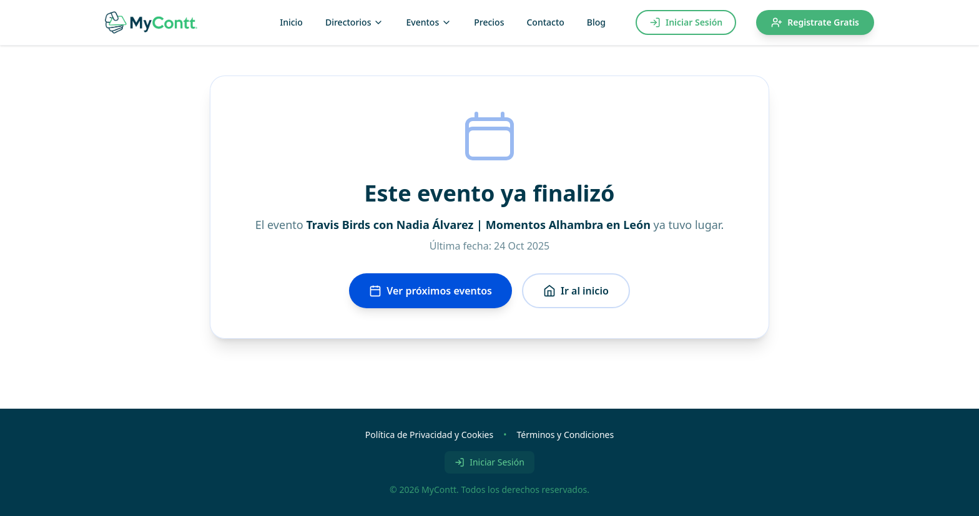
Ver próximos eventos (430, 291)
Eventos (428, 22)
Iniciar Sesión (685, 22)
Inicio (291, 22)
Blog (596, 22)
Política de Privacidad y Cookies (429, 435)
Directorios (354, 22)
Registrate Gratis (815, 22)
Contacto (545, 22)
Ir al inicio (576, 291)
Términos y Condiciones (565, 435)
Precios (489, 22)
